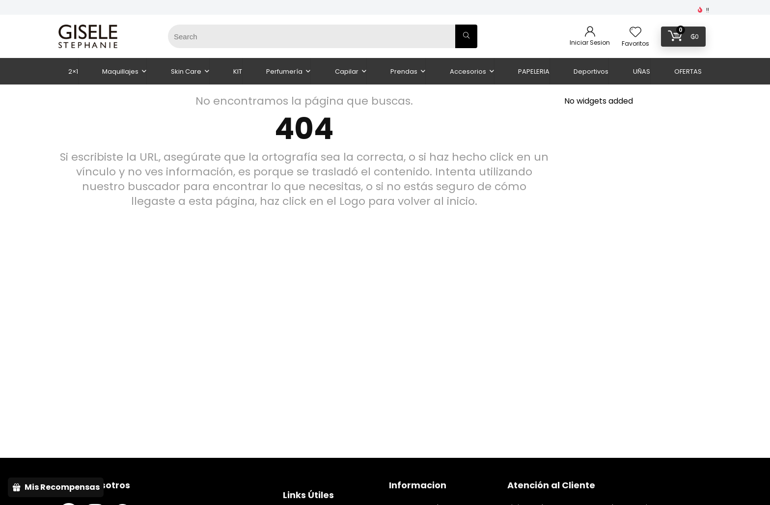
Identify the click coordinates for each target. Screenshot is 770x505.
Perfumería (284, 71)
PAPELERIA (534, 71)
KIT (237, 71)
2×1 (73, 71)
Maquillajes (120, 71)
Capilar (346, 71)
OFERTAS (688, 71)
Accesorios (468, 71)
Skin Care (186, 71)
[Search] (466, 36)
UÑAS (641, 71)
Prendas (403, 71)
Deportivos (591, 71)
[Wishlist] (635, 33)
